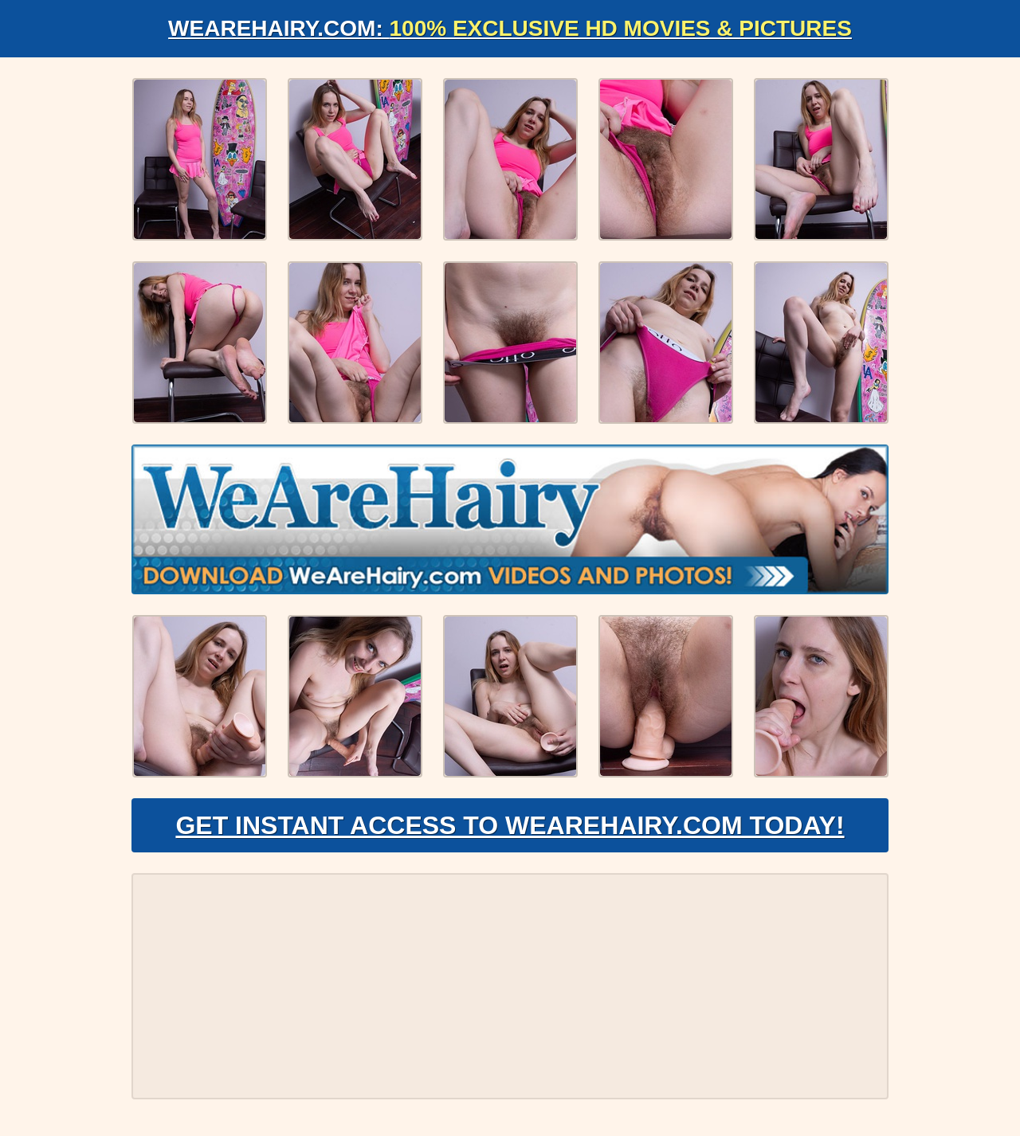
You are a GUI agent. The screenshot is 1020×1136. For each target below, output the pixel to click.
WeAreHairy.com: (510, 28)
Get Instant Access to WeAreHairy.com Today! (509, 825)
